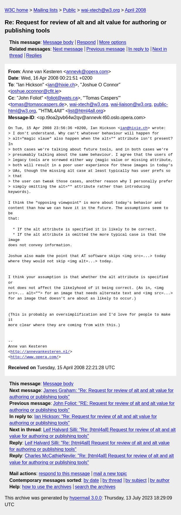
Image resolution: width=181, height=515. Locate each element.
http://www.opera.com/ (35, 357)
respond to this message (64, 473)
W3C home (16, 10)
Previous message (105, 49)
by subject (135, 480)
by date (91, 480)
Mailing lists (45, 10)
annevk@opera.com (87, 71)
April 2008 (135, 10)
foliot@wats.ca (62, 97)
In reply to (138, 49)
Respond (86, 42)
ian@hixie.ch (61, 84)
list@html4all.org (85, 110)
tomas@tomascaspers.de (37, 104)
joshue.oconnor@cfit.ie (35, 91)
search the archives (95, 486)
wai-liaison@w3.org (131, 104)
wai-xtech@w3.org (100, 10)
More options (113, 42)
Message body (58, 42)
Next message (68, 49)
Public (69, 10)
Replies (34, 55)
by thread (112, 480)
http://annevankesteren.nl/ (40, 352)
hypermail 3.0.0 (85, 497)
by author (160, 480)
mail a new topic (110, 473)
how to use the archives (46, 486)
